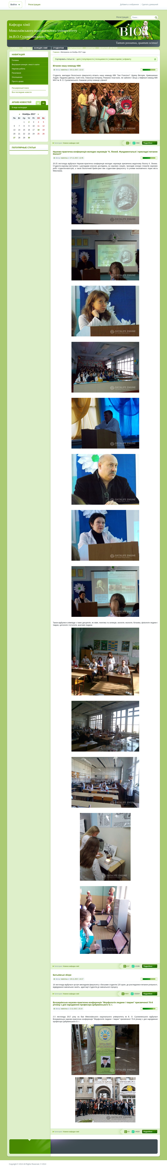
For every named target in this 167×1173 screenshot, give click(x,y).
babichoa (64, 70)
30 (29, 138)
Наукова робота (18, 69)
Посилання (16, 73)
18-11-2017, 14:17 (76, 979)
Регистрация (34, 4)
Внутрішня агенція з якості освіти (25, 65)
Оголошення (17, 77)
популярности (88, 59)
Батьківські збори (62, 975)
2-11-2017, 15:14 (76, 1009)
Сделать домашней (150, 4)
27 (14, 138)
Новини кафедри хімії (71, 143)
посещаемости (101, 59)
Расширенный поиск (20, 88)
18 (38, 130)
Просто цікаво (17, 81)
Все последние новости (21, 92)
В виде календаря (43, 103)
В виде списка (38, 103)
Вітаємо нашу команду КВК (67, 66)
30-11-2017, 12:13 (76, 70)
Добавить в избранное (129, 4)
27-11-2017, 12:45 (76, 158)
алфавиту (127, 59)
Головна (15, 60)
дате (79, 59)
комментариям (115, 59)
